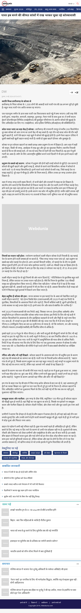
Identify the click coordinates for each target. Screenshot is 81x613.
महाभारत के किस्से (60, 453)
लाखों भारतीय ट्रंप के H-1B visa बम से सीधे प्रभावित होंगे (33, 509)
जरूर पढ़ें (6, 504)
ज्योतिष (62, 9)
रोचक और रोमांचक (27, 458)
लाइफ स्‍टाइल (35, 453)
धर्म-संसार (47, 453)
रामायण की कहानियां (10, 458)
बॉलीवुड (29, 9)
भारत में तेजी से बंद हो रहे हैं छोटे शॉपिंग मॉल (20, 472)
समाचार (8, 9)
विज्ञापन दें (34, 602)
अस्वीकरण (44, 602)
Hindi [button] (70, 3)
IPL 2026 (38, 9)
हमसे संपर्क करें (56, 602)
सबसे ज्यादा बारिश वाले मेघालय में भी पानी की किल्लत (24, 484)
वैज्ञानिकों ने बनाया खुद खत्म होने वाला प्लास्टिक (21, 490)
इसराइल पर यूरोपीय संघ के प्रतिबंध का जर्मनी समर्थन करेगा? (34, 540)
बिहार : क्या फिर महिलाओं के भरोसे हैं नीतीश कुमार (30, 520)
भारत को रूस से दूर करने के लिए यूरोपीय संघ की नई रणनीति (34, 530)
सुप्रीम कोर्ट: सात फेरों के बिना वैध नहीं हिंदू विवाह (22, 496)
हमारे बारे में (23, 602)
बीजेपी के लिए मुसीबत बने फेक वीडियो (18, 478)
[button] (3, 9)
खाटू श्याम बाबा (50, 9)
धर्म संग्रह (70, 9)
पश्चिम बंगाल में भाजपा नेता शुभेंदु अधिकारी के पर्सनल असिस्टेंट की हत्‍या (39, 569)
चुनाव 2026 (18, 9)
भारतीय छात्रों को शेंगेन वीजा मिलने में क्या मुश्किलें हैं (31, 551)
